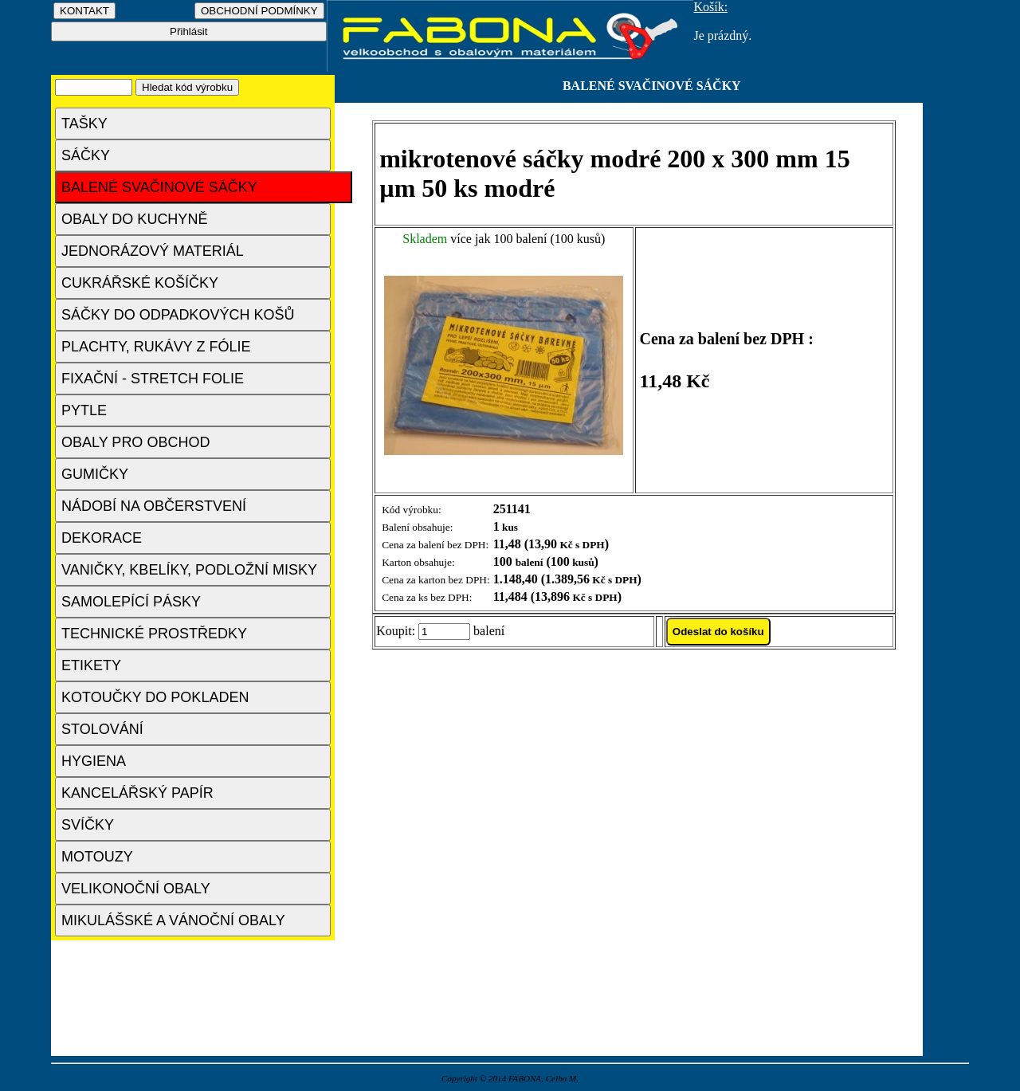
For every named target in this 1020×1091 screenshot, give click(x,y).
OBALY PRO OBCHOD (135, 442)
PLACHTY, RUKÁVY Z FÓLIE (155, 347)
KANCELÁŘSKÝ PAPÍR (137, 793)
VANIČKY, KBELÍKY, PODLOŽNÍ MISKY (189, 570)
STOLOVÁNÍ (102, 729)
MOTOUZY (97, 857)
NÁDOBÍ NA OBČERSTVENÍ (153, 506)
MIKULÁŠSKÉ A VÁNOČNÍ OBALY (173, 920)
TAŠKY (84, 123)
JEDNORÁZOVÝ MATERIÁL (152, 251)
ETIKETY (91, 665)
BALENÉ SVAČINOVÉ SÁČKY (159, 187)
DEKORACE (101, 538)
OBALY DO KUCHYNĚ (134, 219)
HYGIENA (93, 761)
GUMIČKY (94, 474)
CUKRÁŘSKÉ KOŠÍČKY (139, 283)
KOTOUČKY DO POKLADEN (155, 697)
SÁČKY (85, 155)
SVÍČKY (87, 825)
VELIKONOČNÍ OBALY (135, 889)
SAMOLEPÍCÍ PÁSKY (131, 602)
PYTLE (84, 410)
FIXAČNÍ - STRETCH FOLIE (152, 379)
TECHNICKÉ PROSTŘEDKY (154, 634)
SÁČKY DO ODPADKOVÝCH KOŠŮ (177, 315)
